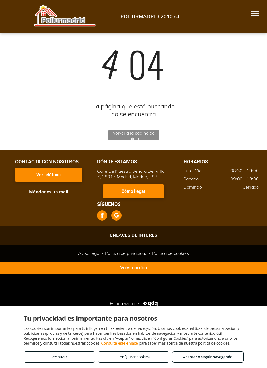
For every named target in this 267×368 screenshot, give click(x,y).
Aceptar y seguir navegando (207, 356)
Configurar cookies (133, 356)
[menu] (255, 13)
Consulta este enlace (119, 343)
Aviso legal (89, 253)
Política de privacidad (126, 253)
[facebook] (102, 216)
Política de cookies (170, 253)
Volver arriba (133, 267)
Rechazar (59, 356)
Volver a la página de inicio (134, 135)
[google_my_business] (116, 216)
